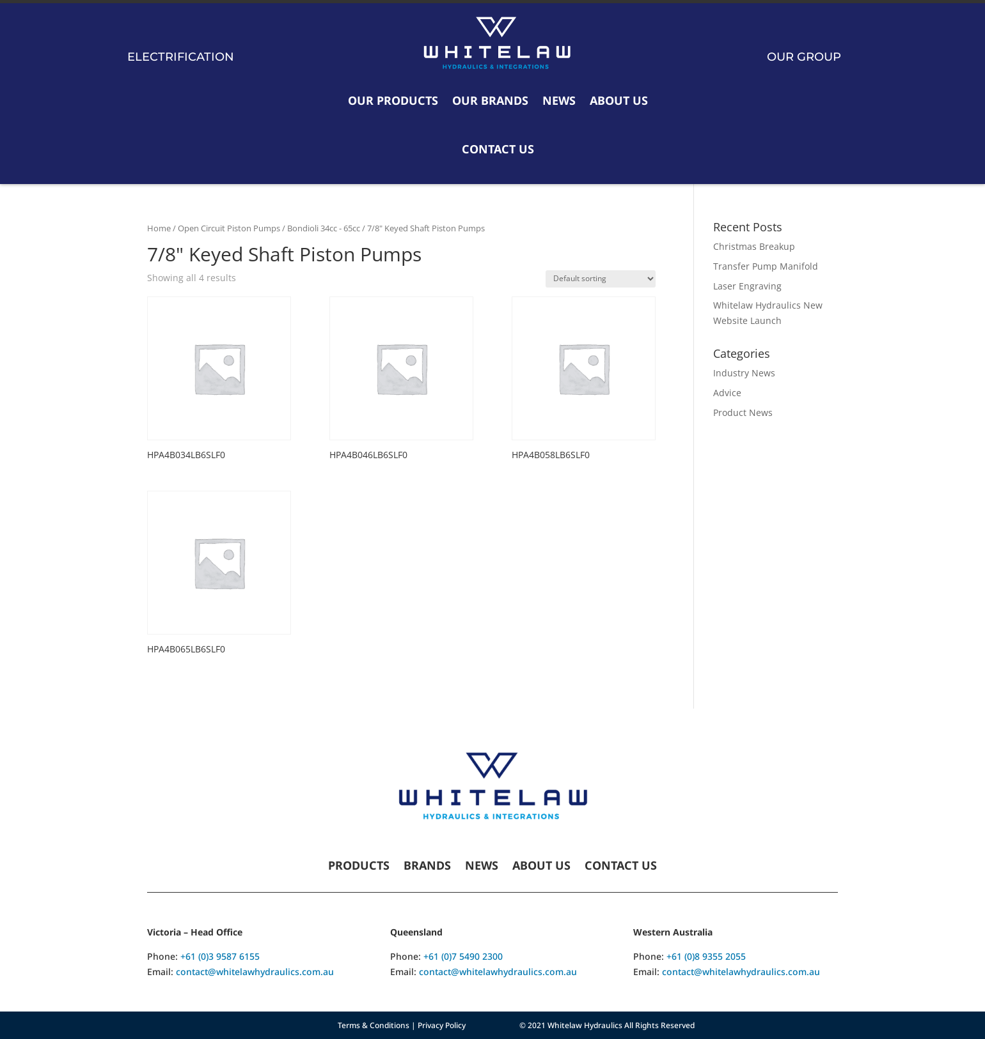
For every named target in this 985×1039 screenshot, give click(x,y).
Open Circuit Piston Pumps (229, 228)
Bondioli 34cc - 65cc (323, 228)
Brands (427, 867)
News (559, 100)
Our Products (393, 100)
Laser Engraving (747, 286)
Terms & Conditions (373, 1025)
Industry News (744, 373)
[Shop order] (601, 279)
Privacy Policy (442, 1025)
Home (159, 228)
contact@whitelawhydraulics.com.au (255, 972)
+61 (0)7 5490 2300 (463, 956)
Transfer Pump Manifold (765, 266)
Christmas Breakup (754, 246)
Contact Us (498, 149)
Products (359, 867)
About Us (619, 100)
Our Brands (490, 100)
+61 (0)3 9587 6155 (220, 956)
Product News (743, 412)
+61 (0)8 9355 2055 (706, 956)
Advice (727, 393)
